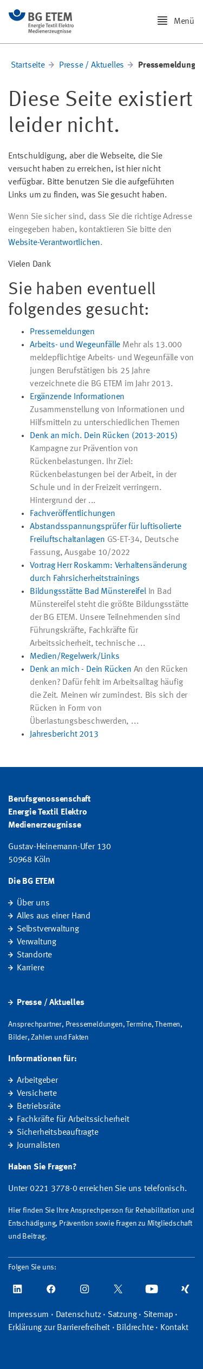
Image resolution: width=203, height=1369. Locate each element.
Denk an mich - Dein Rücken (81, 669)
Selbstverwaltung (48, 929)
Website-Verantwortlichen (54, 243)
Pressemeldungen (62, 332)
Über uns (33, 903)
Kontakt (174, 1328)
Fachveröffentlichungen (72, 514)
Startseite (28, 65)
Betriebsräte (39, 1106)
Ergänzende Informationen (77, 397)
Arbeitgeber (37, 1080)
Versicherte (37, 1093)
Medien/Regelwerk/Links (75, 656)
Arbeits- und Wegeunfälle (75, 345)
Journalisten (38, 1145)
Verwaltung (36, 942)
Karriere (30, 968)
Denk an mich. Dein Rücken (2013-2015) (104, 436)
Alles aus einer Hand (53, 916)
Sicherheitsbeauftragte (58, 1132)
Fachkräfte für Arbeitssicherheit (73, 1119)
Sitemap (158, 1315)
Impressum (28, 1315)
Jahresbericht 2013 (64, 734)
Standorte (34, 955)
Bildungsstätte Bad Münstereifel (88, 591)
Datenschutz (78, 1315)
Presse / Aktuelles (91, 65)
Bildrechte (134, 1328)
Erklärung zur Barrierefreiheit (59, 1328)
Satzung (122, 1315)
